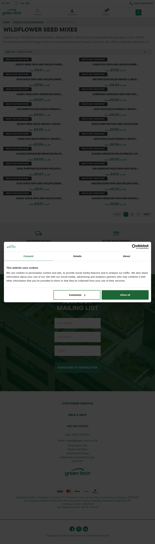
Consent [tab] (29, 256)
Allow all (125, 294)
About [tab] (126, 256)
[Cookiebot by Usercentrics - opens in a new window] (134, 246)
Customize (77, 294)
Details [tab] (77, 256)
